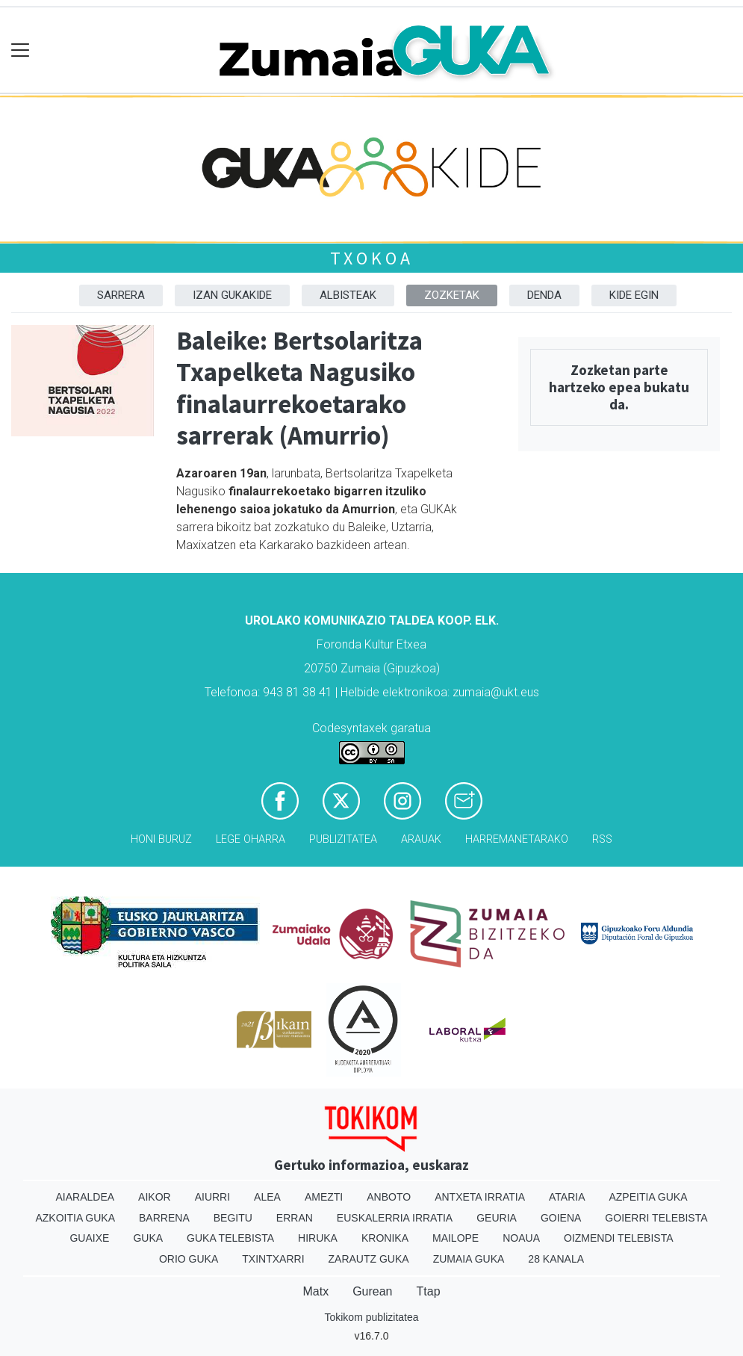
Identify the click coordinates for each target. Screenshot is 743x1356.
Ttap (429, 1291)
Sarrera (121, 295)
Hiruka (318, 1238)
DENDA (544, 295)
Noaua (521, 1238)
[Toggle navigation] (20, 50)
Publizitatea (343, 839)
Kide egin (634, 295)
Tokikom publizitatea (371, 1317)
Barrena (164, 1218)
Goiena (561, 1218)
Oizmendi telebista (619, 1238)
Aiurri (212, 1197)
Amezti (324, 1197)
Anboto (389, 1197)
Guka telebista (230, 1238)
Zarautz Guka (369, 1259)
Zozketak (451, 295)
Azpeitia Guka (648, 1197)
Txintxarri (273, 1259)
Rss (602, 839)
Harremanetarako (516, 839)
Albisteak (348, 295)
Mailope (455, 1238)
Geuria (496, 1218)
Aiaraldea (84, 1197)
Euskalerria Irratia (395, 1218)
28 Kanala (556, 1259)
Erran (294, 1218)
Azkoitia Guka (75, 1218)
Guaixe (89, 1238)
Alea (267, 1197)
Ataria (567, 1197)
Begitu (233, 1218)
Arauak (421, 839)
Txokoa (372, 258)
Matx (315, 1291)
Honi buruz (161, 839)
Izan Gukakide (232, 295)
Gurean (372, 1291)
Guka (148, 1238)
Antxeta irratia (480, 1197)
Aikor (154, 1197)
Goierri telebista (656, 1218)
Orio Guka (188, 1259)
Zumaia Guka (469, 1259)
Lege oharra (250, 839)
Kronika (384, 1238)
